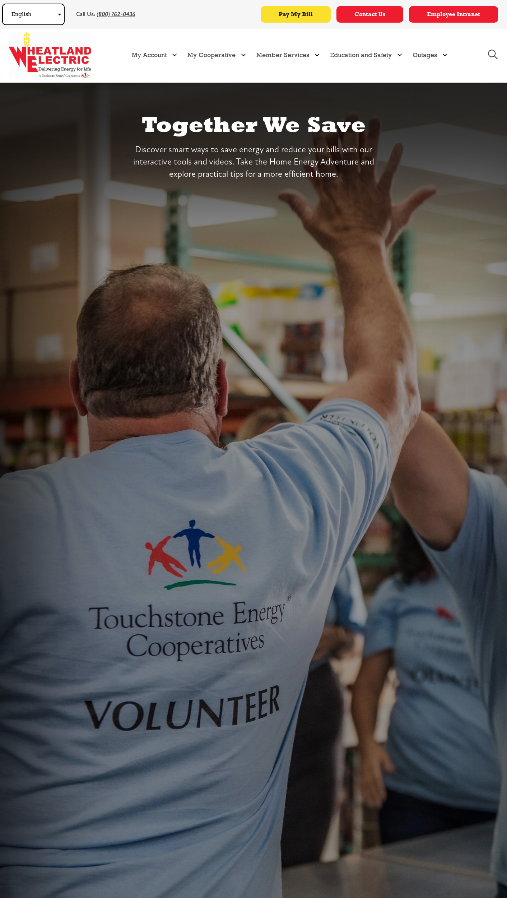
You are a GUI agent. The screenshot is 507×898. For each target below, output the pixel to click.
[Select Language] (33, 14)
